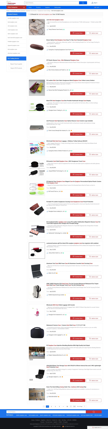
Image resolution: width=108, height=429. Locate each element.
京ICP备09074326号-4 (68, 426)
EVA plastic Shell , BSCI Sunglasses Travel (66, 161)
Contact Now (77, 33)
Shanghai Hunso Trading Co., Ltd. (57, 110)
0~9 (77, 424)
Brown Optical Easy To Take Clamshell (69, 40)
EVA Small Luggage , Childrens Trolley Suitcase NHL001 (67, 141)
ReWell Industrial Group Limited (56, 294)
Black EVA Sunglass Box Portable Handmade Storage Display (69, 100)
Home (30, 7)
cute (55, 20)
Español (55, 422)
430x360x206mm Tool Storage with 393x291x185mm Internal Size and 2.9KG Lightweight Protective (74, 366)
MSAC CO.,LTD (52, 273)
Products (38, 7)
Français (42, 422)
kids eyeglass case (12, 49)
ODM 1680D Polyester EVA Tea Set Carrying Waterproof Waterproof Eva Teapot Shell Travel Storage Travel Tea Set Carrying (72, 284)
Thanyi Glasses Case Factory (56, 29)
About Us (49, 420)
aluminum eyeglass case (14, 53)
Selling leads (57, 7)
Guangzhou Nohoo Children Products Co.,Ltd (60, 150)
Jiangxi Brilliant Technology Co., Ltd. (57, 171)
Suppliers (47, 7)
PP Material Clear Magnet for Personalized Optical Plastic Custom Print (74, 182)
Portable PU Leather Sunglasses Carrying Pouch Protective (70, 201)
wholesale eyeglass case (60, 415)
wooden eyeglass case (13, 18)
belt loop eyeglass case (88, 415)
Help (59, 420)
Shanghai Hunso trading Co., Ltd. (57, 211)
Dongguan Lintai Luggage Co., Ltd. (57, 334)
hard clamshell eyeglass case (15, 37)
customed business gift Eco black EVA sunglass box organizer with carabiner (73, 243)
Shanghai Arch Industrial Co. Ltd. (57, 314)
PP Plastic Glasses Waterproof (63, 60)
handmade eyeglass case (74, 415)
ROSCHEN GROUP (53, 396)
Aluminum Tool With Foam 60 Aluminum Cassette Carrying (70, 263)
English (96, 7)
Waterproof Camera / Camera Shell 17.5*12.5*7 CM (66, 325)
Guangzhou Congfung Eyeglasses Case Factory (60, 49)
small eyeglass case (13, 29)
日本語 (60, 422)
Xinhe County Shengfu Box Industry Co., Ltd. (59, 130)
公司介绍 (69, 420)
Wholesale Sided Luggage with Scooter (61, 305)
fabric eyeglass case (13, 33)
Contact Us (54, 420)
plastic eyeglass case (47, 415)
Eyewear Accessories (31, 10)
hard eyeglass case (35, 415)
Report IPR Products (16, 68)
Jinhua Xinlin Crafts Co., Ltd (55, 253)
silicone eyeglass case (101, 415)
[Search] (85, 406)
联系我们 (74, 420)
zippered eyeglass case (13, 45)
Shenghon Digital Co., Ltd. (55, 376)
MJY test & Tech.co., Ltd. (55, 191)
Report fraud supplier (16, 64)
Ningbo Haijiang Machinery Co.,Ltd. (57, 355)
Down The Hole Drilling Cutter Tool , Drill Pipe (66, 387)
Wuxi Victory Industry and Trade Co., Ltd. (58, 70)
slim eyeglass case (12, 26)
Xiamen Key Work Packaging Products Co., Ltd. (60, 90)
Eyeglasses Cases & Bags (44, 10)
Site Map (64, 420)
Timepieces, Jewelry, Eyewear (17, 10)
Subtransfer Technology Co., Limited (57, 233)
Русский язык (49, 422)
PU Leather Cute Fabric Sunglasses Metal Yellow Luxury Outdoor (71, 80)
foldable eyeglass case (13, 41)
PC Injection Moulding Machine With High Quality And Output (68, 345)
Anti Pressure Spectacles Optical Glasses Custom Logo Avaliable (70, 121)
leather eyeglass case (23, 415)
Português (65, 422)
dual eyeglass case (12, 22)
